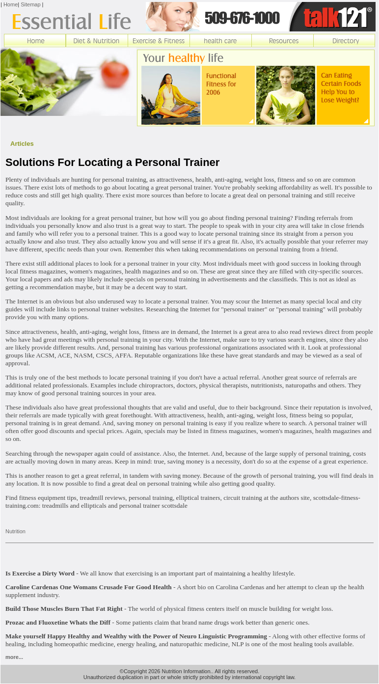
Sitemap (30, 4)
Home (10, 4)
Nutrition (15, 531)
